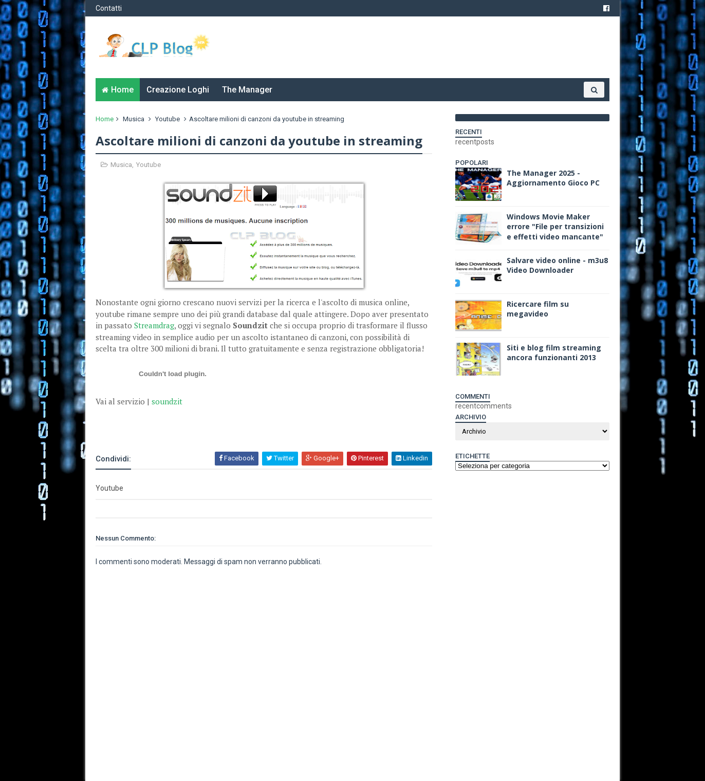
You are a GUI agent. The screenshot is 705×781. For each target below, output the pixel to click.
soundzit (167, 401)
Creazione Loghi (177, 90)
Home (122, 90)
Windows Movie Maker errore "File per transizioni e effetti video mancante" (555, 226)
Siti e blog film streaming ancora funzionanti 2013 (554, 353)
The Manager (247, 90)
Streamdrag (154, 325)
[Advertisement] (216, 422)
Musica (133, 119)
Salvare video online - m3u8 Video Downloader (557, 265)
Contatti (109, 8)
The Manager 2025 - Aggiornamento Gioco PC (553, 178)
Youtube (167, 119)
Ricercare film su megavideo (538, 309)
